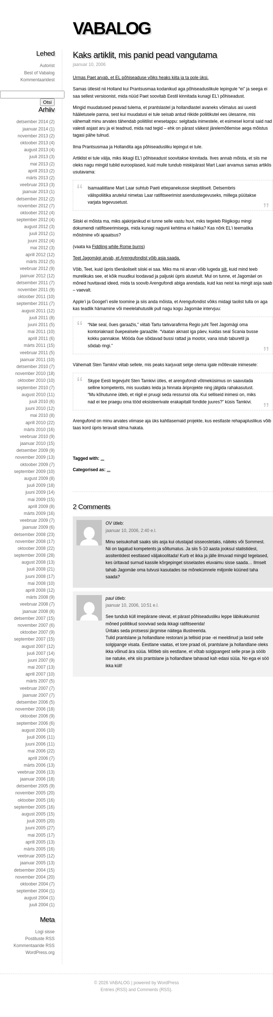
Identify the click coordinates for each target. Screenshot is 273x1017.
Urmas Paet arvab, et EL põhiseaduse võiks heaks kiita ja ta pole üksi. (141, 77)
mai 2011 (37, 331)
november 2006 (30, 709)
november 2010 (30, 373)
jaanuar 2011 (33, 359)
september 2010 (32, 387)
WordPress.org (40, 952)
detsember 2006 (32, 702)
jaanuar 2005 (33, 862)
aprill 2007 (35, 674)
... (102, 458)
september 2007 (30, 639)
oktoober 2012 (34, 212)
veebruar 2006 (31, 772)
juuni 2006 (35, 744)
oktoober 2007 (34, 632)
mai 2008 (37, 583)
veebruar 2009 (34, 520)
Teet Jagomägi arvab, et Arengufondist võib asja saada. (126, 258)
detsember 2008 (30, 534)
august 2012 (36, 226)
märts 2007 (37, 681)
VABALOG (111, 28)
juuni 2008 (35, 576)
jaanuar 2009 (35, 527)
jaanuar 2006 (33, 779)
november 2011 (33, 289)
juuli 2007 (36, 653)
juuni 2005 (35, 827)
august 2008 (33, 562)
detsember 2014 (32, 121)
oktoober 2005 (32, 800)
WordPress (168, 982)
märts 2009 (35, 513)
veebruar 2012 (34, 268)
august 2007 (33, 646)
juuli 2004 (38, 904)
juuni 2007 (38, 660)
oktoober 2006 (34, 716)
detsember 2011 (32, 282)
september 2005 (30, 807)
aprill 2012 (35, 254)
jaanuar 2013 (35, 191)
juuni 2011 (38, 324)
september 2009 (30, 471)
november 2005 (30, 792)
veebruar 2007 (34, 688)
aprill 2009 (38, 506)
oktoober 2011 (32, 296)
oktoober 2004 (34, 884)
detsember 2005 (32, 786)
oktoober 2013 (34, 142)
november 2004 (30, 877)
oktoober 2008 (32, 548)
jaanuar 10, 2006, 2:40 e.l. (131, 530)
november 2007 (33, 625)
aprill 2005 (35, 842)
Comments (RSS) (154, 989)
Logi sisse (45, 931)
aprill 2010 (35, 422)
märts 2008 (37, 597)
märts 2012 (37, 261)
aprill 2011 (38, 338)
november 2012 (33, 205)
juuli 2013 (38, 156)
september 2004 (32, 890)
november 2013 (33, 135)
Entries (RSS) (113, 989)
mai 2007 (37, 667)
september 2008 (30, 555)
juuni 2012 (38, 240)
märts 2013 (37, 177)
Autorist (47, 65)
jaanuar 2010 (33, 443)
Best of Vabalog (39, 72)
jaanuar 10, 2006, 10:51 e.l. (132, 605)
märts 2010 (35, 429)
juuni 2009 (35, 492)
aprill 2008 (35, 590)
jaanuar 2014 (35, 129)
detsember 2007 (30, 618)
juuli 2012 (38, 233)
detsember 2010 (32, 366)
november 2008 (30, 541)
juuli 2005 (36, 821)
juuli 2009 (36, 485)
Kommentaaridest (37, 79)
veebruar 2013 (34, 184)
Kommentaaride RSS (34, 945)
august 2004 (36, 897)
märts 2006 (35, 765)
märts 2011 (35, 345)
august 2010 (33, 394)
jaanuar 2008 (35, 611)
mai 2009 (37, 499)
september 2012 (32, 219)
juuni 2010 (35, 408)
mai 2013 (39, 164)
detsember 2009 (32, 450)
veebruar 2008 (34, 604)
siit (224, 269)
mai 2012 (39, 247)
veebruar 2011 (34, 352)
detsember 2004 (30, 870)
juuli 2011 (38, 317)
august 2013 (36, 149)
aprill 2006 (38, 758)
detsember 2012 (32, 199)
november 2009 (30, 457)
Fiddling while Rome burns (117, 246)
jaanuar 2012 (33, 275)
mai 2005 (37, 835)
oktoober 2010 (32, 380)
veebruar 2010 (34, 436)
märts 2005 (35, 849)
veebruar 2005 (31, 855)
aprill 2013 (38, 170)
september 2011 (32, 303)
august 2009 (36, 478)
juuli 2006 (36, 737)
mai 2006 (37, 751)
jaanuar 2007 (35, 695)
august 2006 (33, 730)
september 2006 (32, 723)
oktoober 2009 (34, 464)
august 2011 (33, 310)
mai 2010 (39, 415)
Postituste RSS (40, 938)
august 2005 (33, 814)
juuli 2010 (38, 401)
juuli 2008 (36, 569)
